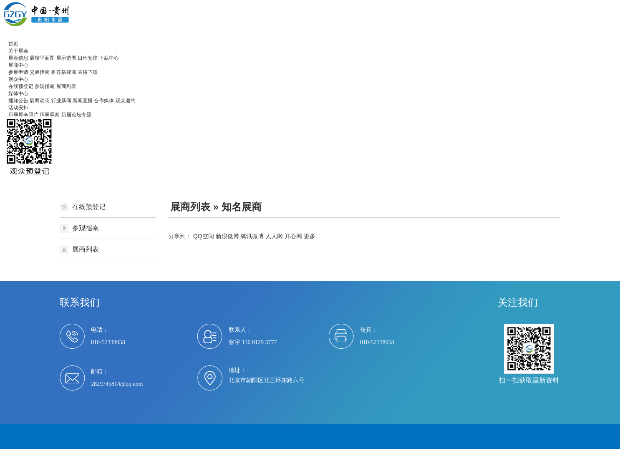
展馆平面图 (42, 58)
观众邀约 (126, 100)
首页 (13, 44)
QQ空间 (203, 236)
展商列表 (66, 86)
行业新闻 (61, 100)
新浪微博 (227, 236)
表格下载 (88, 72)
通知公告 (18, 100)
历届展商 (50, 115)
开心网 (293, 236)
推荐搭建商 (63, 72)
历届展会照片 (23, 115)
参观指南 (45, 86)
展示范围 (66, 58)
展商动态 (40, 100)
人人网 (274, 236)
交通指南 (40, 72)
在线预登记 (20, 86)
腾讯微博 (252, 236)
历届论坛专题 (76, 115)
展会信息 (18, 58)
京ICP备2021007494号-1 (222, 453)
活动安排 (18, 108)
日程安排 (88, 58)
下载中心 (109, 58)
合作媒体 (104, 100)
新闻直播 (83, 100)
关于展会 (18, 51)
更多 (309, 236)
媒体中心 (18, 93)
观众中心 (18, 79)
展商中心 (18, 65)
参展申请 (18, 72)
